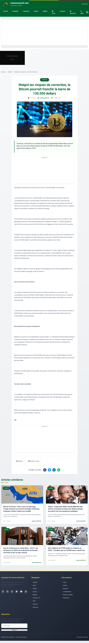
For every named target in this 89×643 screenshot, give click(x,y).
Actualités (15, 11)
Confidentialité (67, 591)
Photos (36, 11)
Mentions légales (68, 595)
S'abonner (14, 630)
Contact (65, 585)
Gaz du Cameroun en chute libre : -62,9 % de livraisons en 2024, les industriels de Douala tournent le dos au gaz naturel (20, 550)
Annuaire (62, 11)
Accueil (5, 11)
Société (10, 72)
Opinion (35, 591)
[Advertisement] (44, 32)
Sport (34, 585)
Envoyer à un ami (33, 461)
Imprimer (19, 461)
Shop (53, 12)
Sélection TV (36, 598)
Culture (35, 588)
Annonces (73, 12)
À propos (65, 588)
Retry (12, 59)
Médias (45, 11)
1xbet (64, 582)
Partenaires (66, 598)
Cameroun (26, 11)
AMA (82, 12)
